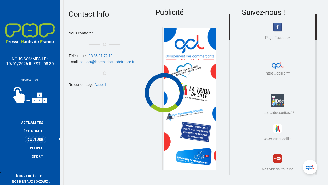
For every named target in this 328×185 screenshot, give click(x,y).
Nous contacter (30, 176)
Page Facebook (277, 37)
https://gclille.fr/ (278, 67)
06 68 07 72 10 (100, 56)
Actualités (32, 123)
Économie (33, 131)
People (36, 148)
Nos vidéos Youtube (278, 169)
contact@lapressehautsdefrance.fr (107, 62)
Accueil (100, 84)
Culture (35, 139)
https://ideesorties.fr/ (278, 104)
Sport (37, 156)
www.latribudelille (277, 139)
